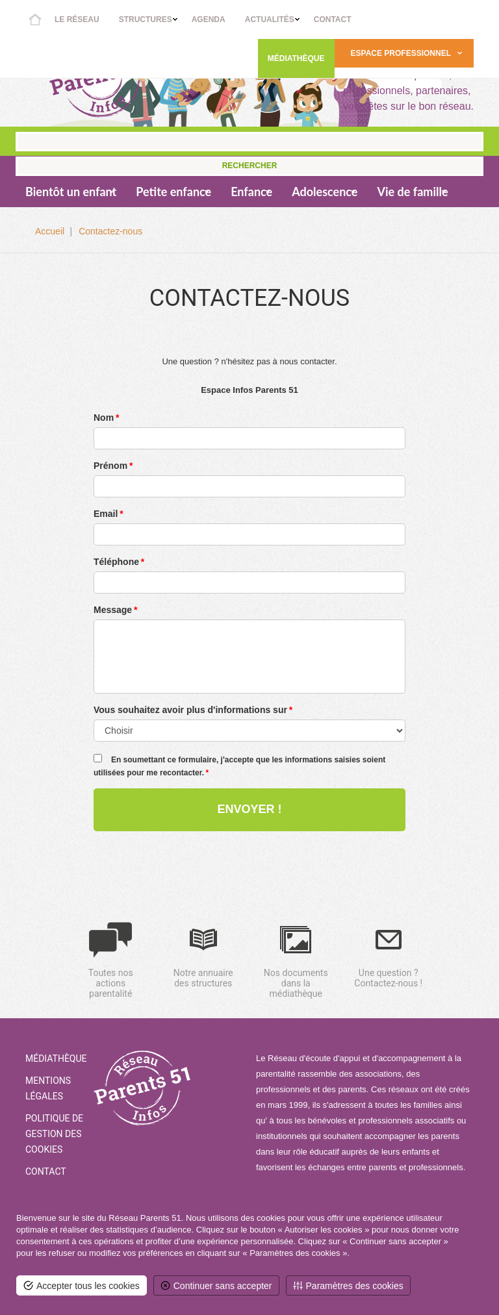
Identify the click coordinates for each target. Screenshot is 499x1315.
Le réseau (77, 19)
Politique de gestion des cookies (54, 1134)
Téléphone (116, 562)
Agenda (208, 19)
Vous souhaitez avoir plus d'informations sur (190, 710)
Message (113, 610)
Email (106, 513)
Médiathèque (296, 58)
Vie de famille (412, 191)
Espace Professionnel (401, 53)
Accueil (35, 19)
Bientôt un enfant (70, 191)
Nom (104, 417)
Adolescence (324, 191)
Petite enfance (173, 191)
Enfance (251, 191)
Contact (333, 19)
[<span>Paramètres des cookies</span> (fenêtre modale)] (348, 1285)
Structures (145, 19)
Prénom (110, 465)
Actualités (269, 19)
